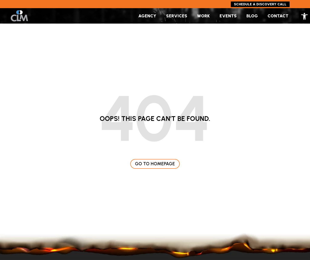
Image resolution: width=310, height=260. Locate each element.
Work (203, 15)
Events (228, 15)
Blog (252, 15)
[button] (304, 16)
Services (176, 15)
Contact (277, 15)
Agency (147, 15)
